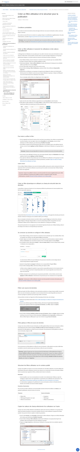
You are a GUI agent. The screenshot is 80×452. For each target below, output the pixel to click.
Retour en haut (41, 449)
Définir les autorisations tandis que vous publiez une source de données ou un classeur (40, 380)
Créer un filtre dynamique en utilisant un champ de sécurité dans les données (72, 25)
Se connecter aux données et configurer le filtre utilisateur (73, 29)
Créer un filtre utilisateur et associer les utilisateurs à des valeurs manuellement (73, 18)
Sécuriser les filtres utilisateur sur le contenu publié (40, 176)
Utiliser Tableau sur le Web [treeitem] (7, 97)
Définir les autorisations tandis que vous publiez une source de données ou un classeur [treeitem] (9, 71)
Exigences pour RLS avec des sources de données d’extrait (41, 36)
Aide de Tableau (5, 9)
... (27, 9)
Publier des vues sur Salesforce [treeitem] (8, 55)
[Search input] (72, 2)
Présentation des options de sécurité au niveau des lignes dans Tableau (46, 41)
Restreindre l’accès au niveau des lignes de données (39, 9)
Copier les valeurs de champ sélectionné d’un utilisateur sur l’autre (73, 43)
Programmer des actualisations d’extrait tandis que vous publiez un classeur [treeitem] (9, 87)
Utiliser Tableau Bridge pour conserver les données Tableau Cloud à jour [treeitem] (8, 83)
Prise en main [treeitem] (4, 21)
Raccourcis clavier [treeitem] (5, 101)
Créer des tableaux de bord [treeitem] (7, 29)
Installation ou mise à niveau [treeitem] (7, 99)
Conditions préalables (72, 15)
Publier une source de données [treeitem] (8, 65)
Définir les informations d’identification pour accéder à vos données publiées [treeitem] (9, 76)
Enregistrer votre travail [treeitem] (6, 41)
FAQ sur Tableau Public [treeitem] (6, 103)
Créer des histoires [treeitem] (5, 30)
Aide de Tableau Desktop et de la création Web (18, 9)
